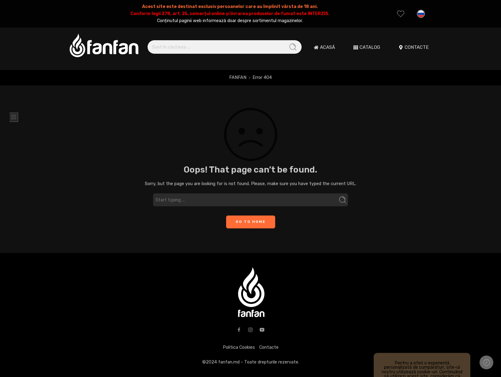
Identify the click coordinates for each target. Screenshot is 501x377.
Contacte (269, 347)
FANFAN (237, 77)
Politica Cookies (239, 347)
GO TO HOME (251, 222)
